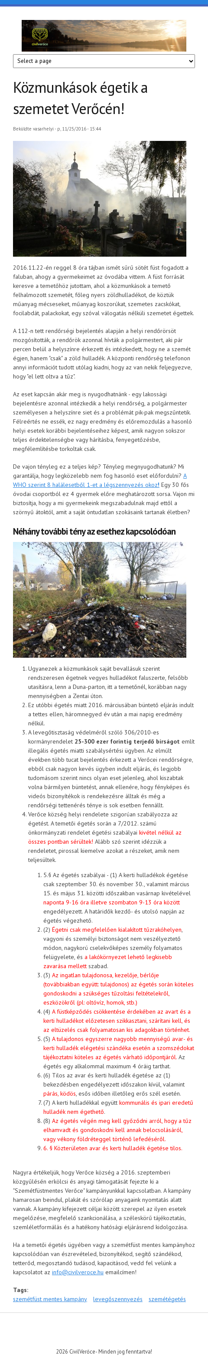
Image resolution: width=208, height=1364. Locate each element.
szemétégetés (167, 1299)
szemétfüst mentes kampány (50, 1299)
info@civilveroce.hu (78, 1272)
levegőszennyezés (118, 1299)
